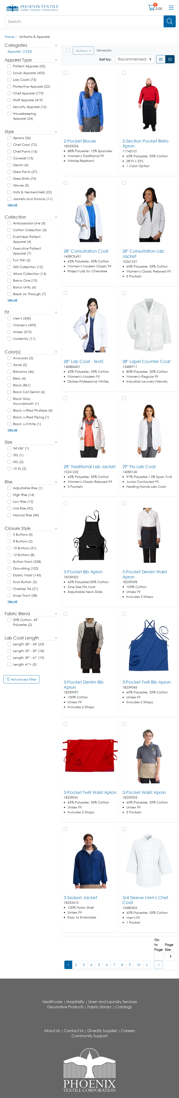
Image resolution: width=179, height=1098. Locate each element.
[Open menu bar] (171, 8)
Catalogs (123, 1007)
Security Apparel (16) (30, 107)
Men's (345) (22, 318)
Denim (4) (20, 165)
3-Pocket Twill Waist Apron (90, 792)
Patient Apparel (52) (29, 66)
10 (138, 965)
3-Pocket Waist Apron (144, 792)
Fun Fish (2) (22, 260)
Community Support (89, 1035)
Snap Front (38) (25, 595)
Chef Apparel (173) (28, 93)
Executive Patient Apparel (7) (27, 250)
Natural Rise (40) (26, 515)
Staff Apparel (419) (28, 100)
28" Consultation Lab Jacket (143, 253)
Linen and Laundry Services (112, 1001)
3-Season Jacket (80, 897)
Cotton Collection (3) (30, 230)
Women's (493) (24, 325)
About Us (52, 1030)
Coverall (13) (23, 158)
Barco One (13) (25, 280)
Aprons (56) (22, 138)
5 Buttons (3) (23, 534)
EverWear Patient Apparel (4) (27, 239)
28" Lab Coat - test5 (83, 361)
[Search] (170, 21)
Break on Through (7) (29, 294)
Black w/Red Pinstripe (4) (32, 410)
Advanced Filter (21, 679)
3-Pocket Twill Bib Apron (146, 682)
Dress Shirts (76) (24, 178)
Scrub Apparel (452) (29, 73)
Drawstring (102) (25, 568)
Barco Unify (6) (24, 287)
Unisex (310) (22, 332)
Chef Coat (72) (25, 145)
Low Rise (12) (23, 501)
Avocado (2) (23, 358)
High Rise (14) (23, 495)
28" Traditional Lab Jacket (90, 466)
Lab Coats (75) (24, 80)
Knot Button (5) (25, 582)
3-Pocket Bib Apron (83, 571)
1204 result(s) (103, 50)
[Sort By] (134, 59)
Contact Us (73, 1030)
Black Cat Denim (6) (29, 392)
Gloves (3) (21, 185)
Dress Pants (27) (25, 172)
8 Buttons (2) (23, 541)
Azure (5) (20, 365)
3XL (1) (18, 455)
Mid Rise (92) (23, 508)
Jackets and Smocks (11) (32, 199)
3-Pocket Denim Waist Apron (144, 574)
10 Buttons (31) (24, 548)
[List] (160, 59)
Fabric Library (99, 1007)
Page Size (169, 947)
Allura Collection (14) (29, 274)
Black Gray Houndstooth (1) (26, 401)
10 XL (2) (19, 468)
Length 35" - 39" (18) (28, 651)
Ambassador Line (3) (29, 223)
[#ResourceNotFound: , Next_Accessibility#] (147, 965)
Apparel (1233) (19, 51)
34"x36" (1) (21, 448)
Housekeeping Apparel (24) (24, 115)
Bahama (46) (23, 371)
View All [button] (12, 204)
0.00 (159, 9)
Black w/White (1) (27, 424)
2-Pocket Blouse (80, 141)
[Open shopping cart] (152, 9)
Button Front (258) (27, 561)
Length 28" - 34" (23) (28, 644)
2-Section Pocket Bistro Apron (145, 143)
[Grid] (170, 59)
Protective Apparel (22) (31, 86)
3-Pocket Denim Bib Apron (83, 684)
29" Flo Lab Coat (139, 466)
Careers (128, 1030)
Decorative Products (65, 1007)
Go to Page (158, 944)
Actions (82, 51)
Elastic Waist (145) (27, 575)
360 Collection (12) (28, 267)
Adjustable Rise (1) (27, 488)
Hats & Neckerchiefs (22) (32, 192)
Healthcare (52, 1001)
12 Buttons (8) (23, 555)
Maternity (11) (24, 339)
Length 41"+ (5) (25, 664)
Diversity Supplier (102, 1030)
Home (9, 37)
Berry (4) (19, 378)
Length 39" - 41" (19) (28, 658)
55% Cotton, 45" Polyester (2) (25, 622)
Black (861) (22, 385)
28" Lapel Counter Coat (146, 361)
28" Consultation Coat (86, 251)
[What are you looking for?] (84, 21)
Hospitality (75, 1001)
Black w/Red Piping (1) (31, 417)
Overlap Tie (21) (25, 589)
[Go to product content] (90, 104)
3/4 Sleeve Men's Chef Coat (145, 900)
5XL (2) (18, 462)
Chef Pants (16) (25, 151)
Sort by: (105, 59)
